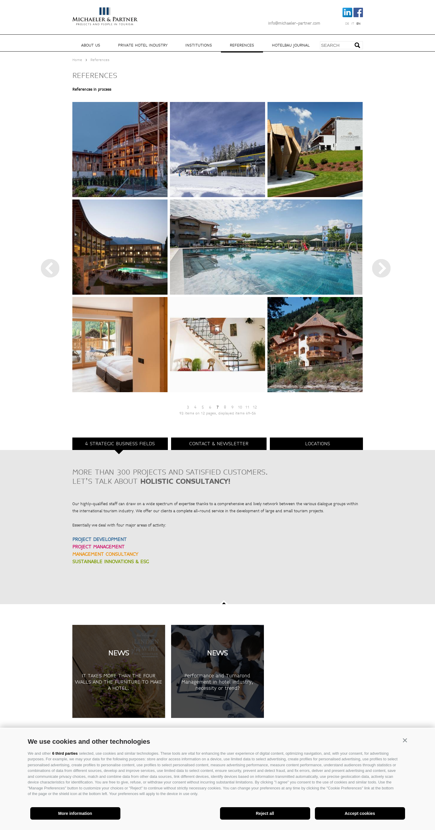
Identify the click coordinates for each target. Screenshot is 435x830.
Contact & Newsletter (218, 443)
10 (240, 407)
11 (247, 407)
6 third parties (65, 753)
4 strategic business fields (120, 443)
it (352, 24)
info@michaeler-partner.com (294, 23)
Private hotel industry (143, 45)
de (347, 24)
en (358, 24)
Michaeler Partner (105, 12)
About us (90, 45)
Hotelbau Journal (291, 45)
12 (255, 407)
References (242, 45)
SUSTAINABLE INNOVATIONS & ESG (110, 561)
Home (77, 60)
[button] (405, 740)
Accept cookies (360, 813)
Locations (317, 443)
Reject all (265, 813)
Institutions (198, 45)
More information (75, 813)
